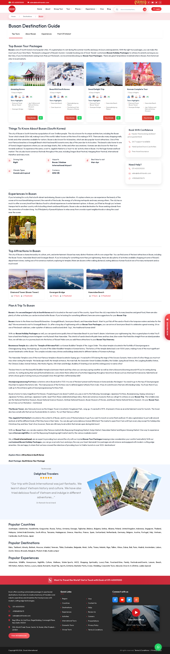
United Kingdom (128, 528)
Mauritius (78, 532)
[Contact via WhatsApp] (158, 647)
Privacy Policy (93, 625)
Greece (70, 532)
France (86, 532)
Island (39, 566)
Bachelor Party (80, 566)
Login (156, 9)
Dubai (125, 547)
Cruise (89, 566)
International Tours (69, 621)
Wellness (56, 562)
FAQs (90, 608)
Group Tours (67, 630)
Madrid (141, 547)
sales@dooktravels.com (139, 173)
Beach (158, 562)
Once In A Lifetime (130, 566)
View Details (31, 118)
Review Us (92, 612)
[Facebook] (148, 2)
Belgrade (77, 547)
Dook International (23, 439)
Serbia (104, 528)
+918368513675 (136, 178)
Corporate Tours (108, 566)
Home (39, 9)
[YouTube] (152, 2)
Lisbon (158, 547)
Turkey (58, 528)
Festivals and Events (138, 562)
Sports (63, 566)
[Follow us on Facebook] (115, 599)
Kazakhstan (33, 528)
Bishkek (32, 547)
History (27, 566)
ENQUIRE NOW (167, 327)
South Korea (23, 536)
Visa (102, 9)
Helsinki (102, 547)
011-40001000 (136, 168)
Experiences (47, 34)
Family (126, 562)
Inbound (119, 566)
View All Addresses (19, 636)
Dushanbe (68, 547)
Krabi (45, 551)
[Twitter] (156, 2)
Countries (66, 603)
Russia (52, 528)
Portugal (144, 532)
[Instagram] (160, 2)
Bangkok (31, 551)
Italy (151, 532)
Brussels (24, 551)
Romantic (47, 566)
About (47, 9)
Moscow (39, 547)
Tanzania (50, 532)
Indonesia (140, 528)
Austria (137, 532)
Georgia (73, 528)
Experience (91, 9)
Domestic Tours (68, 625)
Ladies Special (145, 566)
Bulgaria (97, 528)
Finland (118, 528)
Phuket (39, 551)
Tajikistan (82, 528)
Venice (17, 551)
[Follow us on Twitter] (129, 599)
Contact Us (92, 603)
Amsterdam (150, 547)
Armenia (65, 528)
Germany (121, 532)
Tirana (95, 547)
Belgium (129, 532)
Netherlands (111, 532)
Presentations (93, 621)
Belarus (90, 528)
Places (78, 9)
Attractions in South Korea (32, 455)
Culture (49, 562)
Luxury (33, 566)
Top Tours (16, 34)
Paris (135, 547)
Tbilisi (61, 547)
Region (64, 599)
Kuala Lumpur (53, 551)
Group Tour (58, 9)
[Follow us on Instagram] (136, 599)
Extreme (69, 566)
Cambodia (12, 536)
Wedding (97, 566)
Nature (21, 566)
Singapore (149, 528)
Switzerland (100, 532)
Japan (31, 536)
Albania (111, 528)
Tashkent (17, 547)
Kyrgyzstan (44, 528)
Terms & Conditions (95, 630)
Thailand (157, 528)
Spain (92, 532)
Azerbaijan (13, 528)
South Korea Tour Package (33, 461)
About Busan (30, 34)
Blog (109, 9)
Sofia (90, 547)
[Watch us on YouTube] (122, 599)
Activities (65, 616)
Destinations (27, 16)
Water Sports (67, 562)
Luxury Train (104, 562)
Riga (108, 547)
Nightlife (41, 562)
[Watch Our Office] (136, 612)
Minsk (84, 547)
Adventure (12, 562)
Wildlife (22, 562)
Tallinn (113, 547)
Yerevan (54, 547)
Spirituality (93, 562)
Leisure (151, 562)
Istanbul (47, 547)
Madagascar (60, 532)
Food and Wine (116, 562)
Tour (69, 9)
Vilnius (119, 547)
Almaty (25, 547)
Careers (91, 616)
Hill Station (12, 566)
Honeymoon (31, 562)
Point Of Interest (64, 34)
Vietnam (157, 532)
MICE (76, 562)
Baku (10, 547)
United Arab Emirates (25, 532)
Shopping (84, 562)
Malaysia (12, 532)
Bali (130, 547)
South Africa (41, 532)
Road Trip (55, 566)
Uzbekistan (23, 528)
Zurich (11, 551)
